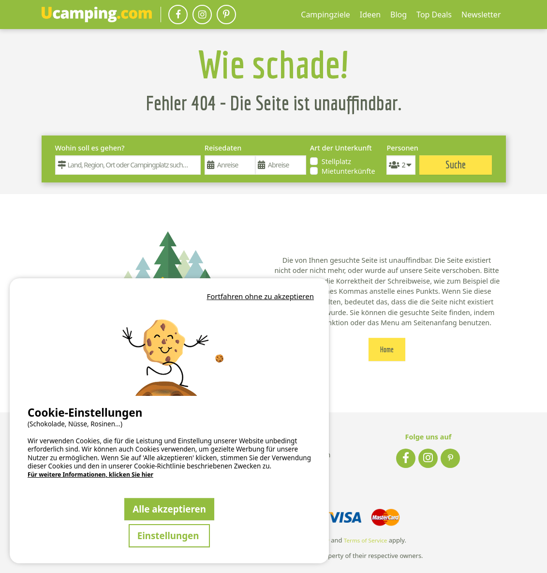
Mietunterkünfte (348, 171)
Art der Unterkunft (341, 147)
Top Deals (434, 14)
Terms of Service (365, 540)
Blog (398, 14)
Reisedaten (223, 147)
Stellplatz (336, 161)
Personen (400, 147)
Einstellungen (169, 535)
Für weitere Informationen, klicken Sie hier (90, 475)
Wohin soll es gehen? (90, 147)
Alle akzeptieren (169, 509)
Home (387, 349)
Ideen (370, 14)
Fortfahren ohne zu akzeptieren (260, 296)
